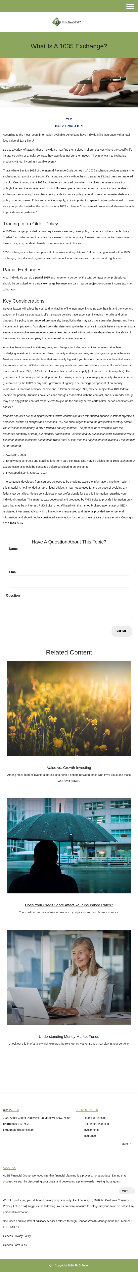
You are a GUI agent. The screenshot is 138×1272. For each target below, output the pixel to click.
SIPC (15, 1227)
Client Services (87, 1110)
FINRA (7, 1227)
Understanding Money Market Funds (69, 1036)
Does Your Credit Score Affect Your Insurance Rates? (69, 905)
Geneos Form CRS (15, 1245)
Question (13, 595)
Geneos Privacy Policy (17, 1236)
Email (13, 572)
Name (13, 548)
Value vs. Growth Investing (69, 768)
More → (126, 1143)
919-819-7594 (21, 1123)
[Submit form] (122, 631)
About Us (9, 1167)
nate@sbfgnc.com (22, 1129)
